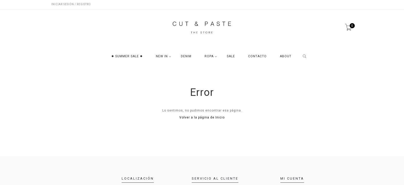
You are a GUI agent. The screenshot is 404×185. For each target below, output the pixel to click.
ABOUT (285, 56)
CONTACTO (257, 56)
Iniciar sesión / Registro (71, 4)
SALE (231, 56)
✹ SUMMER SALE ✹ (127, 56)
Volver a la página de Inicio (202, 117)
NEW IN (162, 56)
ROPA (209, 56)
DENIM (186, 56)
